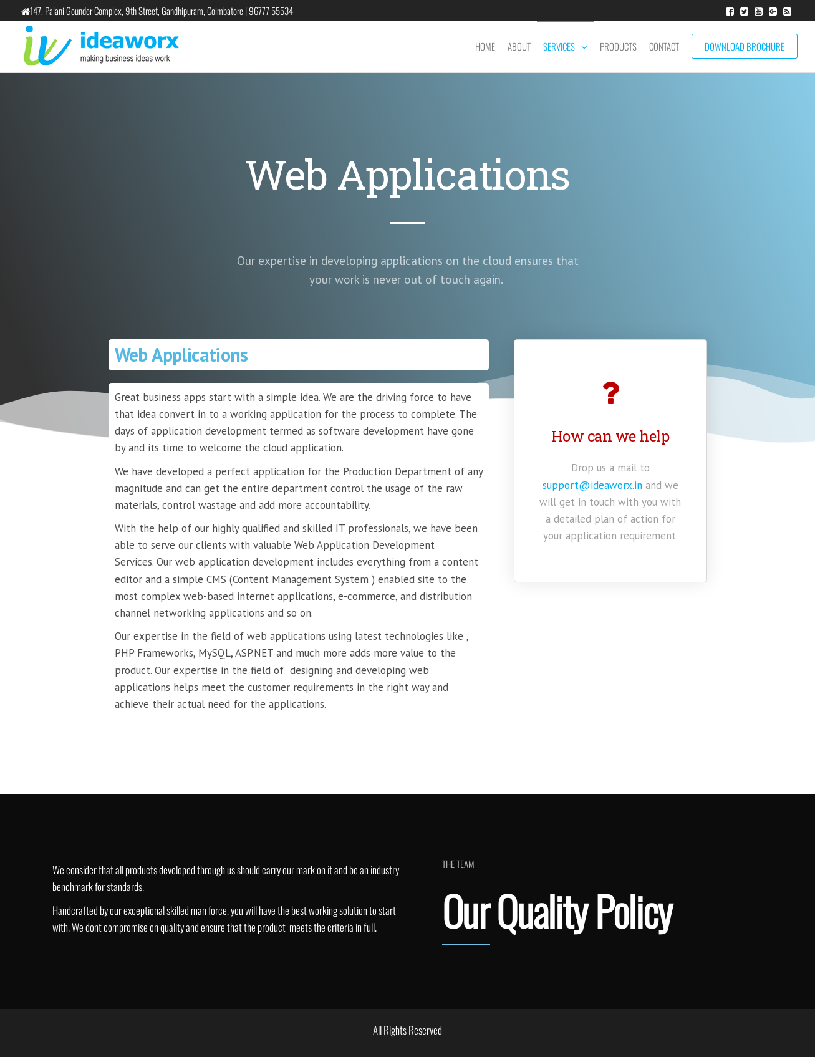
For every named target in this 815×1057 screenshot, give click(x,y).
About (519, 46)
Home (485, 46)
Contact (664, 46)
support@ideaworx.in (592, 485)
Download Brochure (744, 46)
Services (559, 46)
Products (618, 46)
